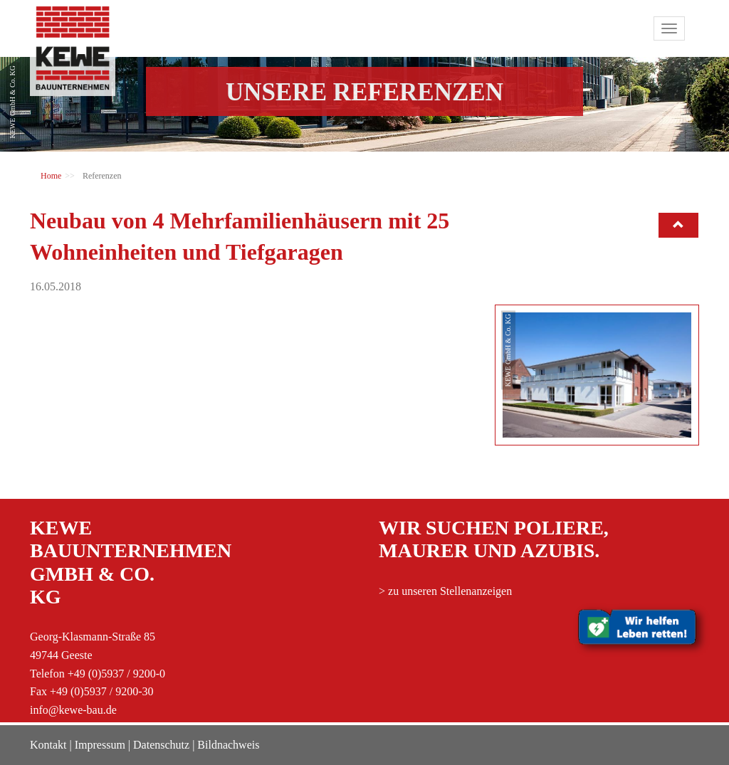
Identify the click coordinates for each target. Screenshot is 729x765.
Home (51, 176)
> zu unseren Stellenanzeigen (445, 591)
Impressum (100, 745)
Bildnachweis (228, 745)
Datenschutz (161, 745)
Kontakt (48, 745)
